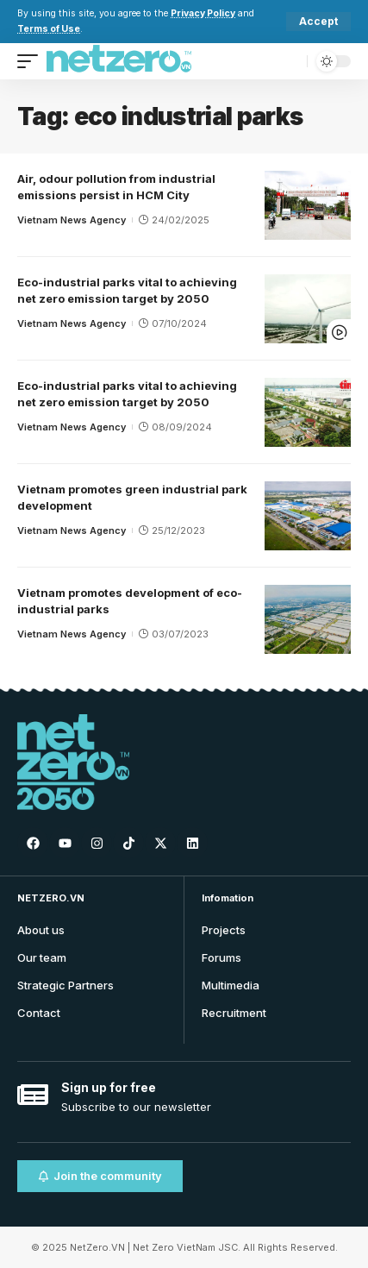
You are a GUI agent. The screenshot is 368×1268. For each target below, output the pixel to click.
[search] (290, 61)
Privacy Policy (203, 13)
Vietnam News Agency (71, 220)
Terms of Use (48, 29)
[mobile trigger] (32, 61)
